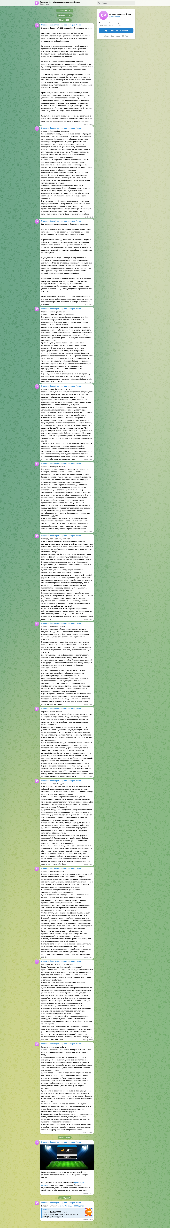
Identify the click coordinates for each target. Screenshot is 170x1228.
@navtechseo (114, 17)
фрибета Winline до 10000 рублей (70, 1206)
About (106, 36)
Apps (118, 36)
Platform (125, 36)
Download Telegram (116, 31)
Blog (112, 36)
